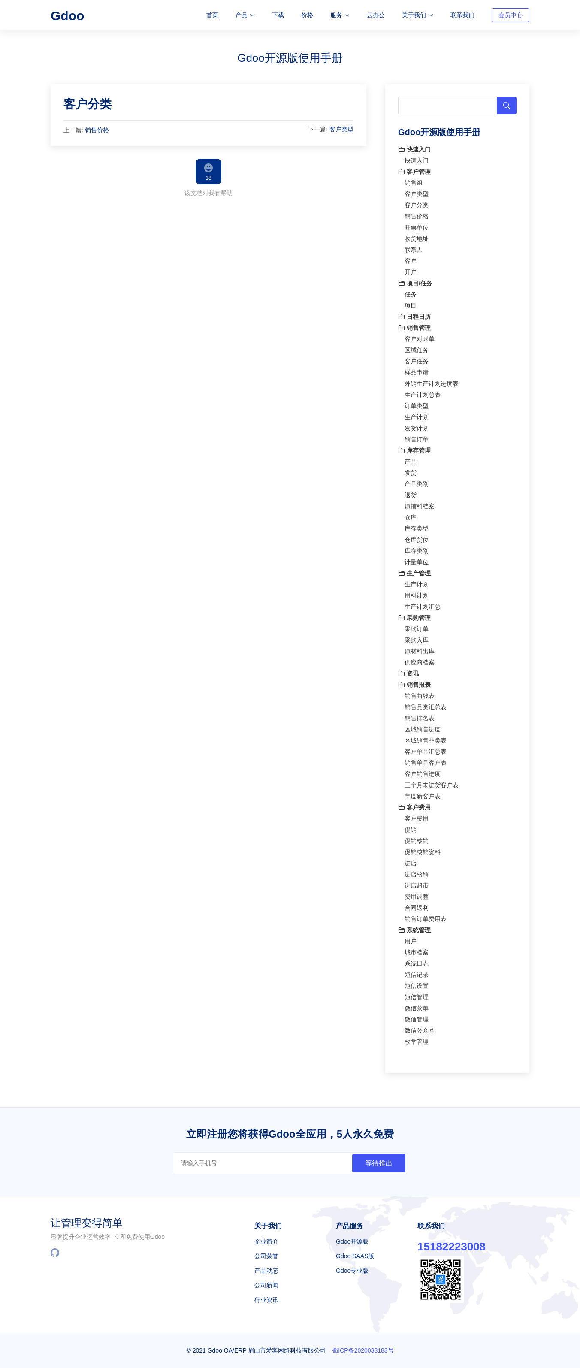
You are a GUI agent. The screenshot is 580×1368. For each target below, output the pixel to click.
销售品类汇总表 (426, 704)
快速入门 (414, 147)
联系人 (414, 247)
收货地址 (417, 236)
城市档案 (417, 950)
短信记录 (417, 972)
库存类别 (417, 548)
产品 (245, 15)
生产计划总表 (423, 392)
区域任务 (417, 347)
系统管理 (414, 927)
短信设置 (417, 983)
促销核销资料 (423, 849)
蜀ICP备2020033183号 (362, 1350)
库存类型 (417, 526)
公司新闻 (266, 1285)
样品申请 (417, 370)
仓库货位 (417, 537)
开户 (411, 269)
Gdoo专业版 (352, 1271)
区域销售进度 (423, 727)
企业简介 (266, 1241)
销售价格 (97, 127)
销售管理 (414, 325)
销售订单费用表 (426, 916)
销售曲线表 (420, 693)
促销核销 (417, 838)
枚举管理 (417, 1039)
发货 (411, 470)
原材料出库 (420, 649)
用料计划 (417, 593)
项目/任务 (415, 281)
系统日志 (417, 961)
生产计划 (417, 414)
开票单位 (417, 225)
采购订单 (417, 626)
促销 (411, 827)
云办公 (376, 15)
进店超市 (417, 883)
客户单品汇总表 (426, 749)
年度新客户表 (423, 794)
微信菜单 (417, 1006)
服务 (340, 15)
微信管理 (417, 1017)
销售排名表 (420, 716)
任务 (411, 292)
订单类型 (417, 403)
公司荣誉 (266, 1256)
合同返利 (417, 905)
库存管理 (414, 448)
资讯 (408, 671)
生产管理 (414, 571)
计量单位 (417, 559)
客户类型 (341, 126)
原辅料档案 (420, 504)
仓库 (411, 515)
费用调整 (417, 894)
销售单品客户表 (426, 760)
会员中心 (510, 15)
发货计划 (417, 426)
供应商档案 (420, 660)
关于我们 (417, 15)
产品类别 (417, 481)
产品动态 (266, 1271)
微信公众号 (420, 1028)
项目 (411, 303)
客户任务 (417, 359)
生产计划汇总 (423, 604)
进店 (411, 861)
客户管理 (414, 169)
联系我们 (462, 15)
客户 (411, 258)
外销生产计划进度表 (432, 381)
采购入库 (417, 637)
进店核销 (417, 872)
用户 (411, 939)
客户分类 (87, 102)
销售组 (414, 180)
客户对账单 (420, 336)
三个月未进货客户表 (432, 782)
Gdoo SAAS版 (355, 1256)
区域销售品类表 (426, 738)
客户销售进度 (423, 771)
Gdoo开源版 (352, 1241)
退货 (411, 492)
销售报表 (414, 682)
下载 (278, 15)
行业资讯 (266, 1300)
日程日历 (414, 314)
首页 (212, 15)
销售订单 (417, 437)
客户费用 (414, 805)
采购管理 (414, 615)
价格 (307, 15)
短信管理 (417, 994)
